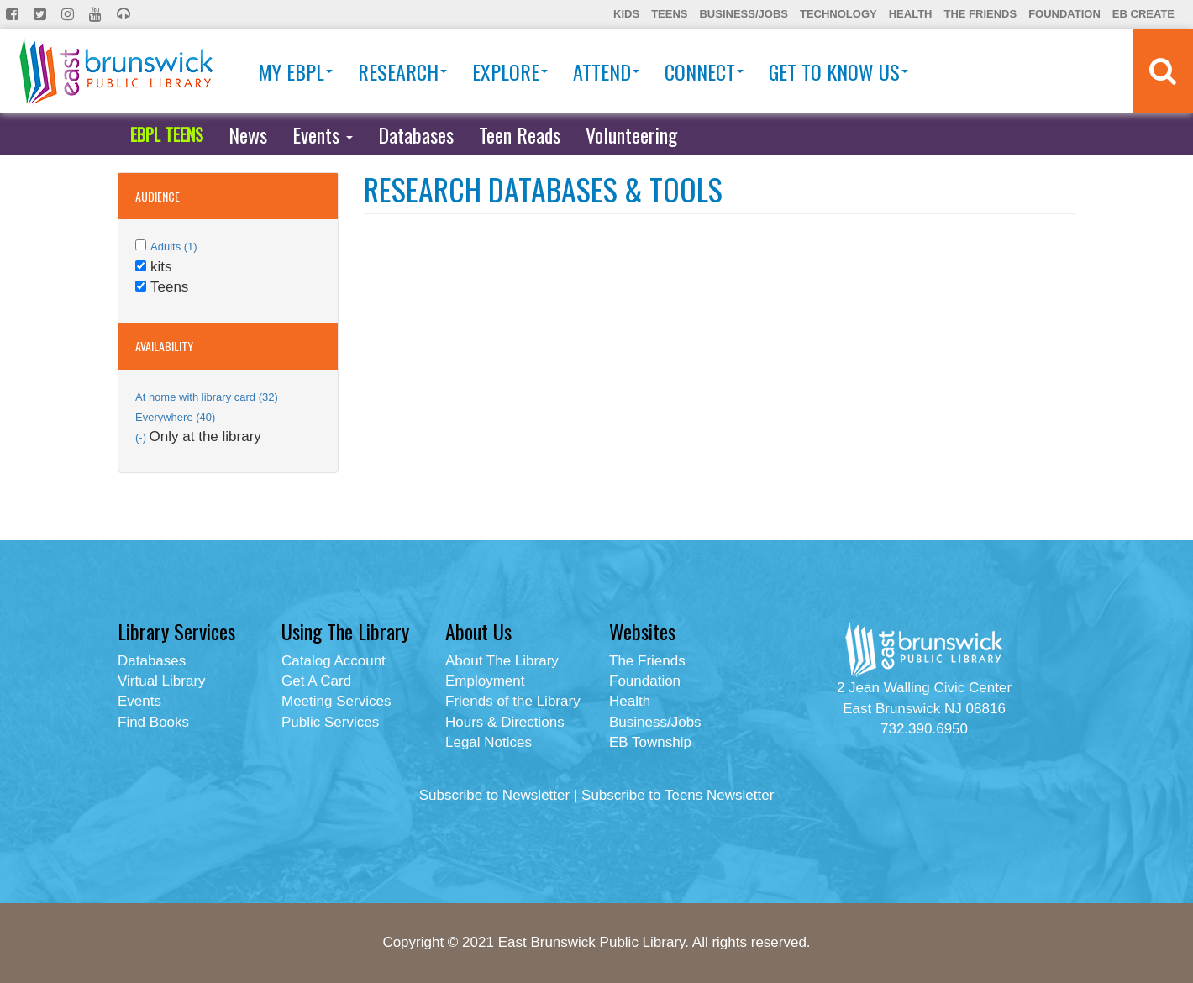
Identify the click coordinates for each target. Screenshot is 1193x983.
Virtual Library (162, 681)
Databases (416, 134)
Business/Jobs (743, 14)
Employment (484, 681)
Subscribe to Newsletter (494, 795)
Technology (838, 14)
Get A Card (316, 681)
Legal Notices (488, 742)
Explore (510, 71)
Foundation (1064, 14)
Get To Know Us (838, 71)
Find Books (153, 722)
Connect (704, 71)
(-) (142, 437)
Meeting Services (336, 701)
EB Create (1143, 14)
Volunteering (631, 134)
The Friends (980, 14)
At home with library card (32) (206, 397)
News (248, 134)
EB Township (650, 742)
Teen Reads (519, 134)
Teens (669, 14)
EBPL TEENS (166, 134)
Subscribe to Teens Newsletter (677, 795)
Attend (606, 71)
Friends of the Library (513, 701)
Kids (626, 14)
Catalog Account (333, 661)
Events (322, 134)
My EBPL (295, 71)
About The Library (502, 661)
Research (402, 71)
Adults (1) (173, 246)
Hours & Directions (505, 722)
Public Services (330, 722)
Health (911, 14)
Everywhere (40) (175, 417)
